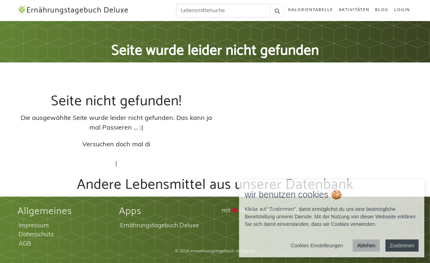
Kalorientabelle (310, 9)
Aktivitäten (354, 9)
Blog (382, 9)
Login (402, 9)
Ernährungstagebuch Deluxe (73, 10)
